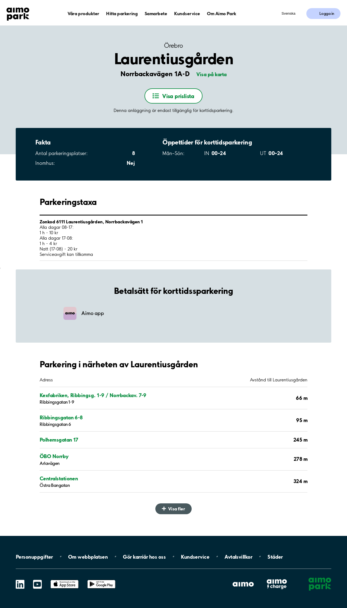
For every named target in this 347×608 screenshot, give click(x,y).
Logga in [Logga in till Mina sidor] (326, 13)
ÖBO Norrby (54, 456)
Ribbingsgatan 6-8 (61, 417)
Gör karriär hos (144, 556)
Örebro (173, 45)
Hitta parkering (121, 13)
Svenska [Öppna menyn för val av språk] (288, 13)
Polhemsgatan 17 (59, 439)
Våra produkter (83, 13)
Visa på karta (211, 74)
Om (88, 556)
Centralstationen (59, 478)
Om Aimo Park (221, 13)
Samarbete (155, 13)
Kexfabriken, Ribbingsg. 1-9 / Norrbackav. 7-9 (93, 395)
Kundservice (187, 13)
